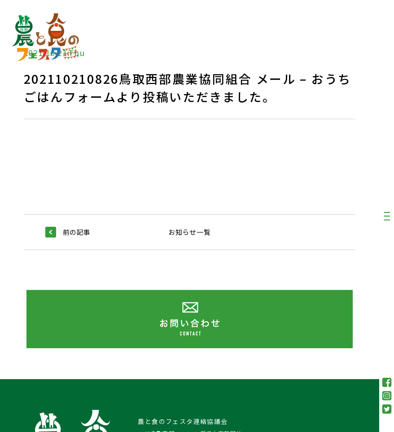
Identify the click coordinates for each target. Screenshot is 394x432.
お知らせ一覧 (189, 232)
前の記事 (67, 232)
